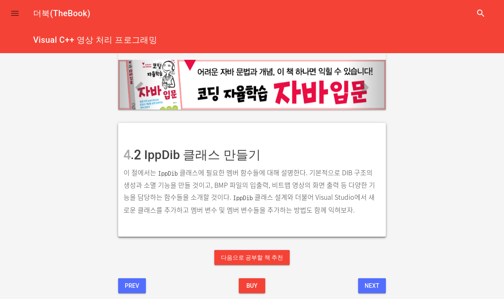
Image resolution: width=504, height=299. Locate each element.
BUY (251, 285)
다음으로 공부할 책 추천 (252, 257)
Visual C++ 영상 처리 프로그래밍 (95, 40)
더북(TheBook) (61, 13)
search (481, 13)
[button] (15, 13)
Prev (132, 285)
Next (372, 285)
